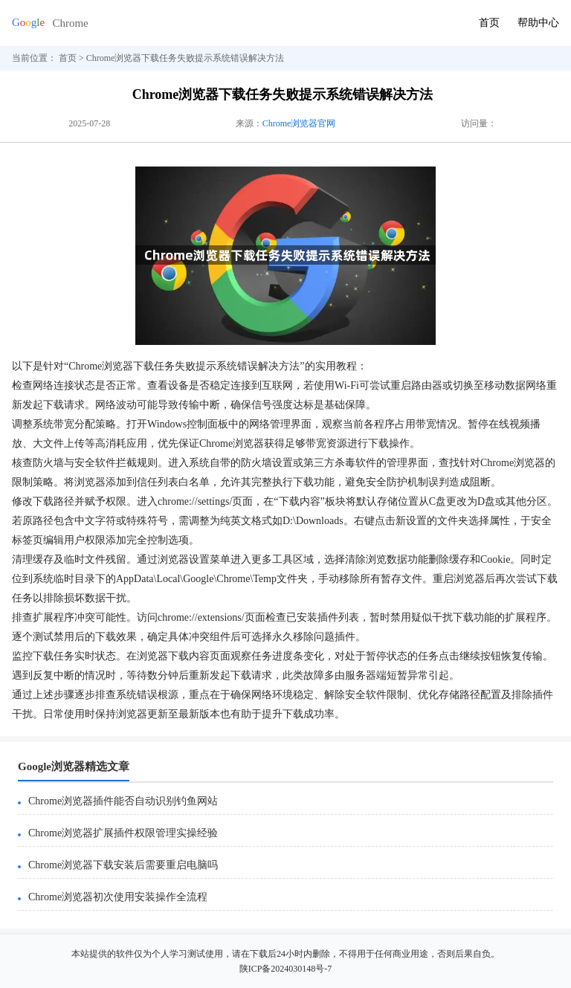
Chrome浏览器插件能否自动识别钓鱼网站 (123, 801)
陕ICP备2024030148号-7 (285, 968)
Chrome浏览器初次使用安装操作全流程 (117, 897)
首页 (489, 22)
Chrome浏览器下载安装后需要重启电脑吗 (123, 865)
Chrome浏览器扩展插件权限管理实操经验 (123, 833)
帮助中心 (538, 22)
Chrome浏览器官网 (299, 123)
